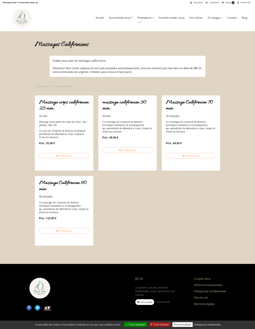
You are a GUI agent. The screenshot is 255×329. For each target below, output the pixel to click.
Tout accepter (135, 324)
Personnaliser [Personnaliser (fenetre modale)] (182, 324)
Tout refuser (159, 324)
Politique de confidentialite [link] (207, 324)
